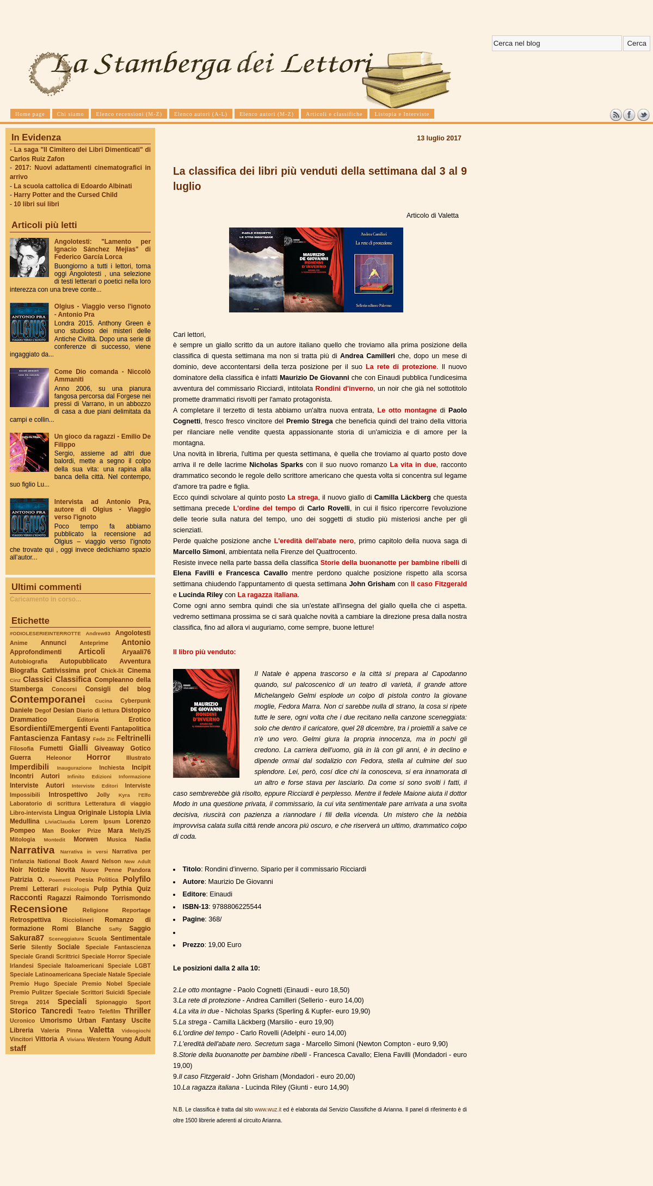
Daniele (21, 710)
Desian (64, 710)
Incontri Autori (35, 776)
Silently (41, 947)
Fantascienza (34, 738)
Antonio (136, 642)
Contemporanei (47, 699)
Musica (116, 839)
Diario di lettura (97, 710)
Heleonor (58, 757)
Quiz (144, 889)
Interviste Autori (37, 785)
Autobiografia (28, 661)
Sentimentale (130, 938)
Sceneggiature (66, 939)
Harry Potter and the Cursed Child (66, 195)
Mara (115, 830)
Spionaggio (111, 1002)
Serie (18, 947)
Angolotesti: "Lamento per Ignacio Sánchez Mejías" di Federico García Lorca (102, 249)
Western (98, 1039)
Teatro (86, 1011)
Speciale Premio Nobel (88, 983)
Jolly (102, 794)
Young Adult (131, 1039)
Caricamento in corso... (45, 599)
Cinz (15, 680)
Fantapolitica (131, 729)
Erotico (139, 719)
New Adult (137, 861)
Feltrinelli (133, 738)
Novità (65, 870)
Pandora (139, 870)
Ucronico (22, 1020)
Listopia (121, 812)
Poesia (84, 879)
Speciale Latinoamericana (45, 974)
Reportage (136, 910)
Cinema (139, 670)
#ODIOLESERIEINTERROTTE (45, 633)
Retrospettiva (30, 920)
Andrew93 (98, 633)
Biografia (24, 670)
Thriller (138, 1010)
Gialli (78, 747)
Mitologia (22, 839)
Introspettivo (68, 794)
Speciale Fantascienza (118, 947)
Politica (108, 879)
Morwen (85, 839)
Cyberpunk (135, 700)
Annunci (53, 643)
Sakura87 (27, 937)
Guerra (20, 757)
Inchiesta (111, 767)
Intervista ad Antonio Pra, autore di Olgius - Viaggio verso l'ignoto (102, 509)
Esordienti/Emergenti (49, 728)
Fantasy (75, 738)
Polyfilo (137, 879)
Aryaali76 (136, 652)
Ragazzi (59, 898)
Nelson (111, 861)
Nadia (143, 839)
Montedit (54, 840)
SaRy (115, 929)
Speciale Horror (103, 956)
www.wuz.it (268, 1110)
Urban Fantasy (101, 1020)
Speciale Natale (104, 974)
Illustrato (138, 757)
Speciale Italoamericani (71, 965)
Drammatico (28, 719)
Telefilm (109, 1011)
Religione (96, 910)
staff (18, 1048)
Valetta (101, 1029)
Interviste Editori (95, 786)
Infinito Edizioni (89, 776)
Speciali (72, 1001)
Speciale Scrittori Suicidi (90, 992)
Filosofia (22, 748)
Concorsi (64, 689)
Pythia (122, 889)
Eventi (99, 729)
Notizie (39, 870)
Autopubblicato (83, 661)
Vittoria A (49, 1039)
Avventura (135, 661)
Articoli (91, 651)
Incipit (141, 767)
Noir (16, 870)
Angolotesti (133, 633)
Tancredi (57, 1010)
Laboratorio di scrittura (45, 803)
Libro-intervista (31, 812)
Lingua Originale (80, 812)
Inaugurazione (74, 768)
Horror (98, 757)
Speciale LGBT (129, 965)
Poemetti (59, 880)
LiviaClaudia (60, 822)
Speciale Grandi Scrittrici (44, 956)
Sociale (68, 947)
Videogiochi (136, 1031)
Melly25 (140, 830)
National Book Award (68, 861)
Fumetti (51, 748)
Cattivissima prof (69, 670)
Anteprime (94, 643)
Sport (143, 1002)
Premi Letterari (34, 889)
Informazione (135, 776)
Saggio (140, 928)
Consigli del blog (118, 689)
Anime (19, 643)
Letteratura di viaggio (118, 803)
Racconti (26, 897)
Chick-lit (112, 670)
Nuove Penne (101, 870)
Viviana (76, 1039)
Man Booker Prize (71, 830)
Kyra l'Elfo (135, 795)
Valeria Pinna (61, 1030)
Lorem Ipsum (101, 821)
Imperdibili (29, 767)
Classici (37, 679)
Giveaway (110, 748)
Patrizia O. (27, 879)
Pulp (101, 889)
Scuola (97, 938)
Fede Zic (103, 739)
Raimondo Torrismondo (113, 898)
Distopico (136, 710)
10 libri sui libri (36, 204)
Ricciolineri (77, 920)
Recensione (38, 908)
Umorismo (56, 1020)
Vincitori (21, 1039)
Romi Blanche (76, 928)
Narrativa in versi (84, 852)
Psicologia (76, 889)
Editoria (88, 719)
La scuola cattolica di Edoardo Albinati (73, 186)
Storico (23, 1010)
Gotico (140, 748)
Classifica (73, 679)
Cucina (104, 701)
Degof (43, 710)
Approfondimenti (35, 652)
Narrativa (32, 850)
